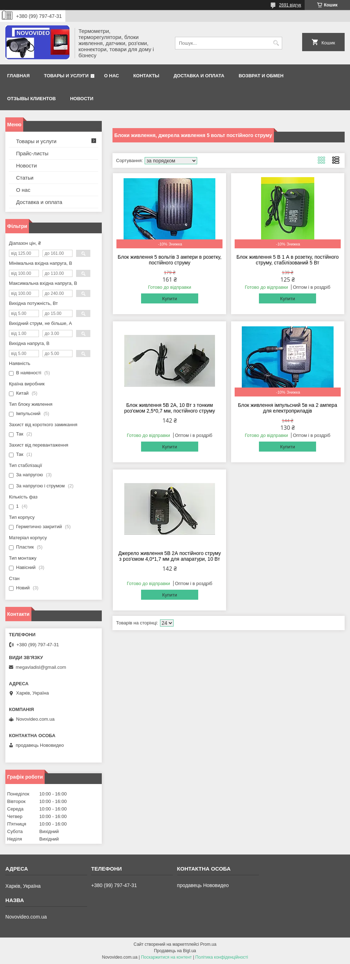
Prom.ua (208, 944)
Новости (81, 98)
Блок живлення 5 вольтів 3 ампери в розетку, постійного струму (169, 260)
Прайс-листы (32, 153)
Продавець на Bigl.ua (175, 950)
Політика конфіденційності (221, 957)
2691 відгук (290, 5)
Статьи (25, 178)
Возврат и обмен (261, 75)
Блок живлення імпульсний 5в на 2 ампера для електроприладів (287, 408)
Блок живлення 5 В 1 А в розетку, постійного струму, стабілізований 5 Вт (287, 260)
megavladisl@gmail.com (41, 667)
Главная (18, 75)
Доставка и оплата (199, 75)
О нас (111, 75)
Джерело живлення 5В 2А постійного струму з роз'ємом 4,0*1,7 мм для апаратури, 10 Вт (169, 556)
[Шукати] (276, 43)
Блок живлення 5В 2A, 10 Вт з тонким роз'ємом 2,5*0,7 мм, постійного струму (169, 408)
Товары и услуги (66, 75)
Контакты (146, 75)
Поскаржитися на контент (166, 957)
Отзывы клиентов (31, 98)
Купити (169, 298)
